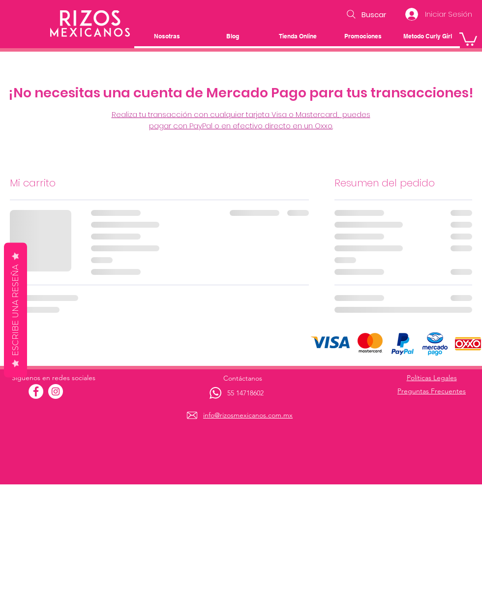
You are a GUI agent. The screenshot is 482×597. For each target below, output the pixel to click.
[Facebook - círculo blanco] (36, 391)
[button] (468, 38)
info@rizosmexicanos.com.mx (248, 415)
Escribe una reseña (15, 310)
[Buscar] (365, 14)
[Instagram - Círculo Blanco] (55, 391)
